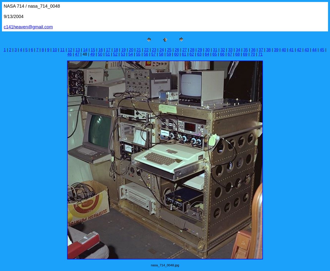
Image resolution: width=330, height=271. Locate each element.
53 (123, 54)
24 (161, 50)
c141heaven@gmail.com (28, 26)
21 (139, 50)
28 (192, 50)
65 (214, 54)
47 (77, 54)
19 (123, 50)
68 (237, 54)
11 (62, 50)
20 (131, 50)
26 (177, 50)
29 (200, 50)
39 (276, 50)
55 (138, 54)
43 (307, 50)
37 (261, 50)
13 (78, 50)
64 (207, 54)
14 (85, 50)
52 (115, 54)
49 (92, 54)
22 (146, 50)
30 (207, 50)
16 (100, 50)
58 (161, 54)
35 (245, 50)
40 (284, 50)
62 (192, 54)
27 (184, 50)
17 (108, 50)
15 (93, 50)
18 (116, 50)
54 (130, 54)
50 (100, 54)
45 (322, 50)
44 (314, 50)
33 (230, 50)
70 (253, 54)
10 (54, 50)
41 (291, 50)
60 (176, 54)
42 (299, 50)
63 (199, 54)
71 (260, 54)
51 (107, 54)
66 (222, 54)
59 (169, 54)
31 (215, 50)
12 (70, 50)
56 (146, 54)
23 (154, 50)
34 (238, 50)
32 (223, 50)
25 (169, 50)
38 (268, 50)
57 (153, 54)
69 (245, 54)
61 (184, 54)
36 (253, 50)
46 (69, 54)
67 (230, 54)
